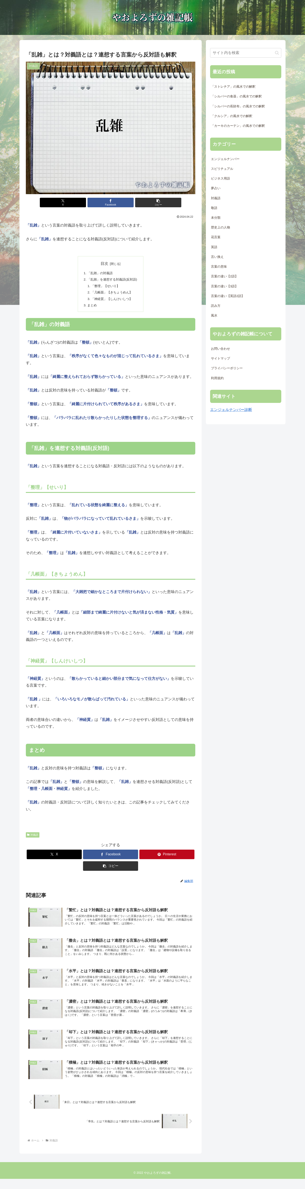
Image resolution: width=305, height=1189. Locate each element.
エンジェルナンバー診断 (231, 410)
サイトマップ (220, 358)
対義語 (32, 837)
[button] (138, 202)
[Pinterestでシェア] (166, 857)
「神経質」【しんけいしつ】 (112, 301)
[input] (245, 53)
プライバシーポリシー (227, 368)
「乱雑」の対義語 (99, 273)
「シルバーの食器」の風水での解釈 (236, 96)
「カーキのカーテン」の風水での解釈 (238, 125)
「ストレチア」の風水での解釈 (233, 86)
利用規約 (217, 378)
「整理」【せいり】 (105, 287)
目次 (104, 263)
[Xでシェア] (82, 202)
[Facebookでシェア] (110, 202)
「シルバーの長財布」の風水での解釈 (238, 106)
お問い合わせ (220, 348)
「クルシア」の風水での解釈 (231, 116)
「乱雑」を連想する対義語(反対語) (112, 280)
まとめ (91, 307)
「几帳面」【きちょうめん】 (112, 294)
